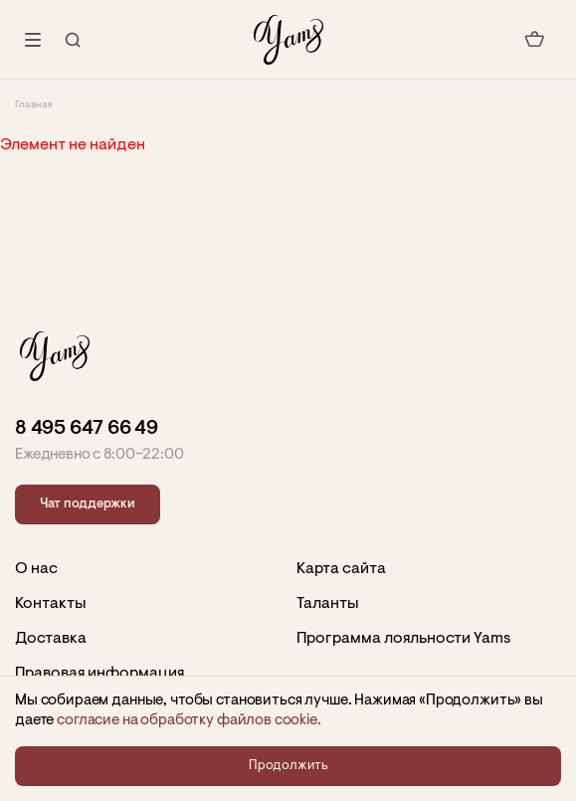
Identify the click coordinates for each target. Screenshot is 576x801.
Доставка (51, 639)
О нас (36, 569)
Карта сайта (341, 569)
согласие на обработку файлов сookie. (189, 720)
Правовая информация (99, 674)
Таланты (327, 604)
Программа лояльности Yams (403, 639)
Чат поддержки (87, 504)
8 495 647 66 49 (86, 429)
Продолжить (288, 765)
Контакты (51, 604)
